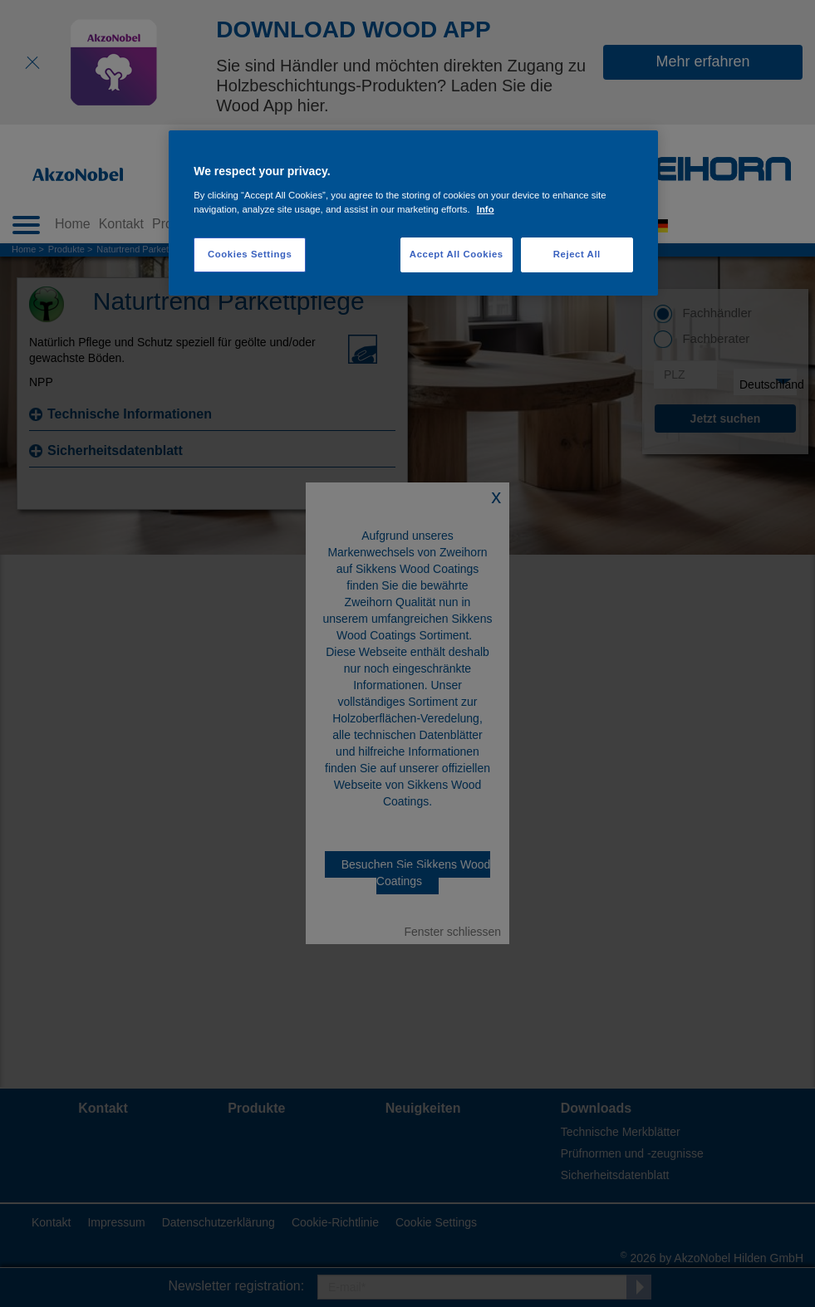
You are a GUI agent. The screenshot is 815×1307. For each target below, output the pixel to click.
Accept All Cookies (456, 254)
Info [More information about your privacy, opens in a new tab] (485, 209)
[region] (413, 213)
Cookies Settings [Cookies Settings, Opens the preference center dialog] (250, 254)
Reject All (577, 254)
